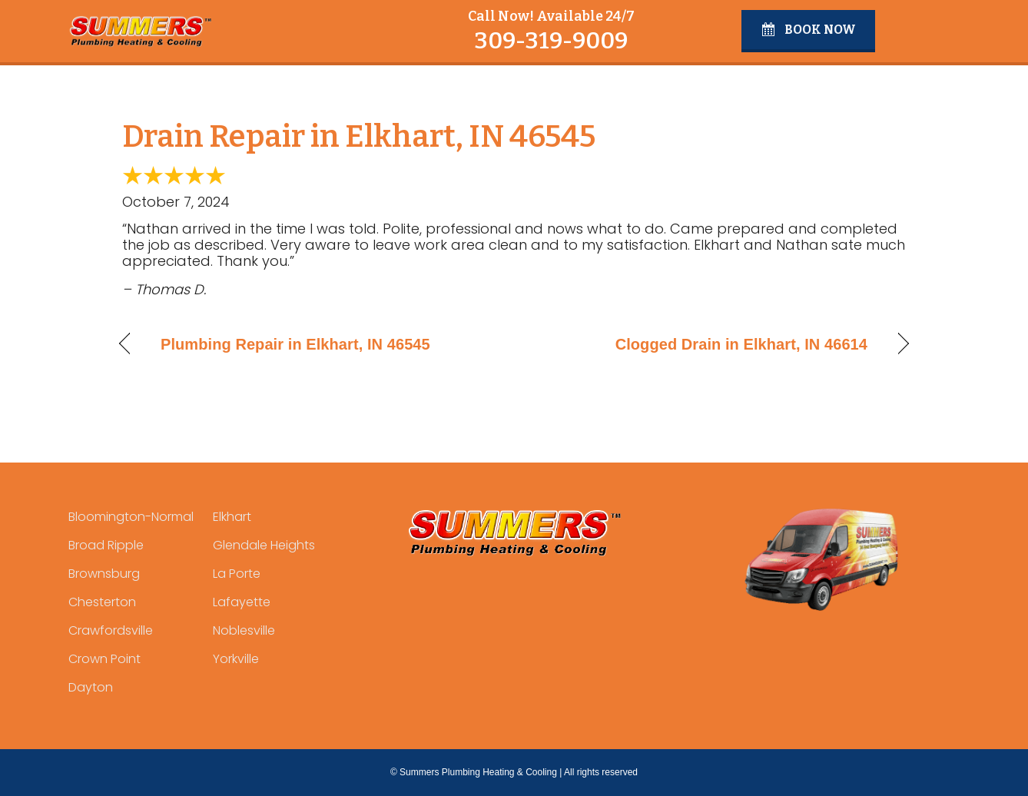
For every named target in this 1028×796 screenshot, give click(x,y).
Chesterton (102, 602)
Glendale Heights (264, 545)
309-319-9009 (551, 41)
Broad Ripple (106, 545)
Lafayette (241, 602)
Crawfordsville (110, 630)
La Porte (236, 573)
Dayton (90, 687)
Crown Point (104, 659)
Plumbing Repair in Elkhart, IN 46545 (295, 344)
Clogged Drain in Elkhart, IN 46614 (741, 344)
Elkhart (232, 517)
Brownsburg (104, 573)
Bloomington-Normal (131, 517)
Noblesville (244, 630)
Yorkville (236, 659)
